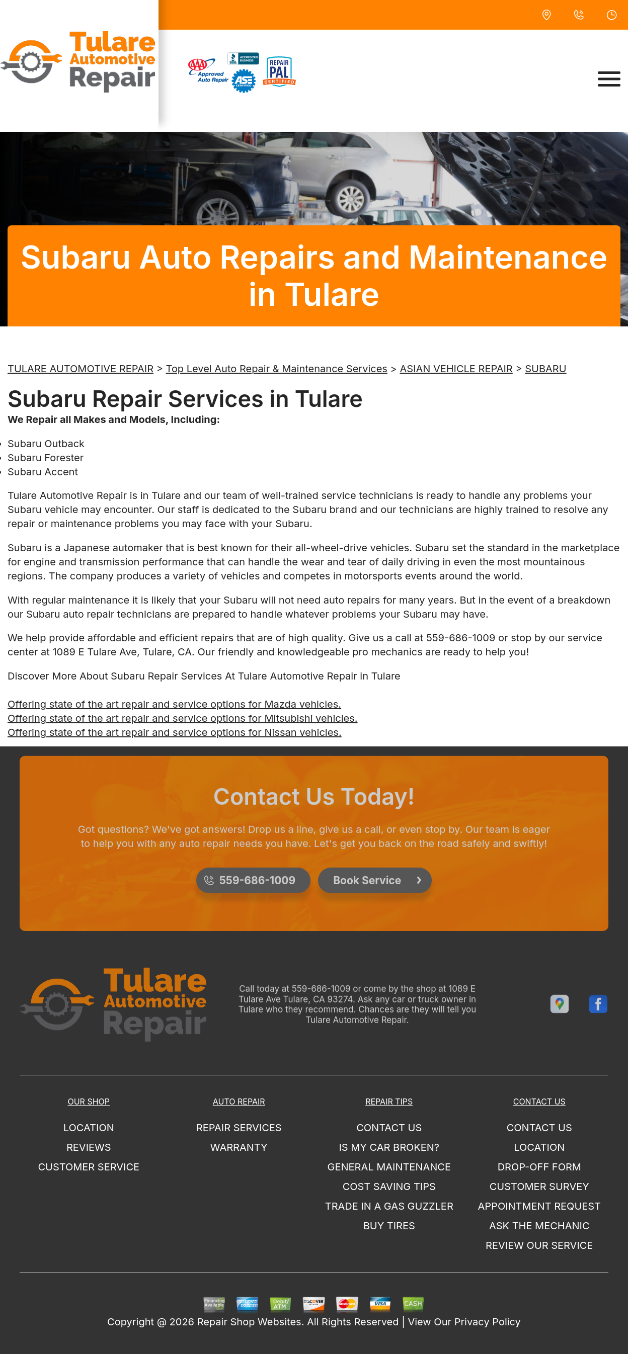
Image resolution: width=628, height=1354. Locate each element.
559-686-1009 (460, 638)
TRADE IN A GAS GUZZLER (389, 1206)
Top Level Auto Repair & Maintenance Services (276, 369)
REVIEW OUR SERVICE (539, 1245)
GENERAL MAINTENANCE (389, 1167)
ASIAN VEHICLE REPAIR (456, 369)
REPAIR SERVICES (239, 1128)
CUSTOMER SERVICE (88, 1167)
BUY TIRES (389, 1226)
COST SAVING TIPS (389, 1186)
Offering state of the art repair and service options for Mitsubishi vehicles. (183, 718)
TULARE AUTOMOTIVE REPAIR (80, 369)
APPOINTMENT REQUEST (539, 1206)
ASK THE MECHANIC (539, 1226)
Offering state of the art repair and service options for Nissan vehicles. (175, 732)
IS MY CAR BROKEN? (389, 1147)
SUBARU (545, 369)
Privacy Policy (487, 1322)
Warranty (239, 1147)
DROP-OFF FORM (539, 1167)
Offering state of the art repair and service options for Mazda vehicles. (174, 704)
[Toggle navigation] (609, 79)
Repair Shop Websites (249, 1322)
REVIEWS (88, 1147)
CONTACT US (389, 1128)
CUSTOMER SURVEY (539, 1186)
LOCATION (88, 1128)
